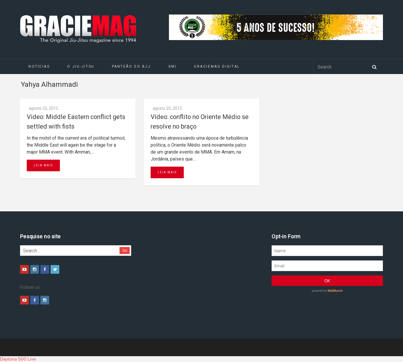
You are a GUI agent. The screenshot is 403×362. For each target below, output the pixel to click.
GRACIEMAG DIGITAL (217, 66)
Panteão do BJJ (131, 66)
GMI (172, 66)
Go (124, 250)
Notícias (39, 66)
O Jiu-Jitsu (80, 66)
